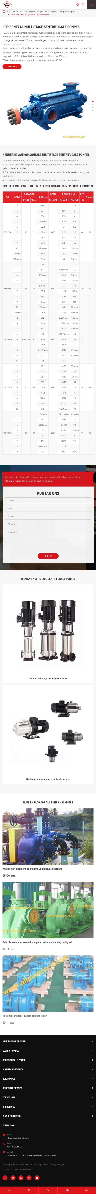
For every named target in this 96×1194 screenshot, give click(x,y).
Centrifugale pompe (33, 11)
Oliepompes (8, 1078)
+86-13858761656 (14, 1147)
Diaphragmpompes (12, 1069)
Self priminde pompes (14, 1041)
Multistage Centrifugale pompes (59, 11)
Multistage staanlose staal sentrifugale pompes (48, 781)
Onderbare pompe (12, 1088)
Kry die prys (12, 66)
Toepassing (8, 1097)
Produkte (17, 11)
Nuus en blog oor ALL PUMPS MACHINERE (48, 802)
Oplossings (8, 1106)
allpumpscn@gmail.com (18, 1138)
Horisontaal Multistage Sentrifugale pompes (30, 14)
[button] (93, 101)
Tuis (8, 11)
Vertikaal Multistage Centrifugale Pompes (48, 680)
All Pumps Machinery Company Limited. (31, 1164)
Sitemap (6, 1169)
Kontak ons (9, 1125)
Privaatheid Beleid (23, 1169)
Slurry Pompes (10, 1050)
